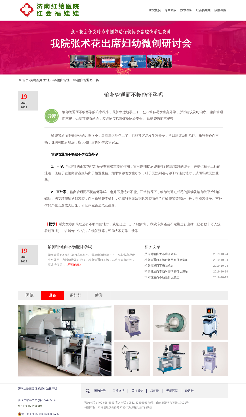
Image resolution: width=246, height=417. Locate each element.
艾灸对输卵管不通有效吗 (161, 254)
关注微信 (137, 390)
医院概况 (155, 10)
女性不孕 (49, 80)
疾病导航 (220, 10)
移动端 (154, 390)
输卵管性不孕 (66, 80)
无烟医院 (172, 390)
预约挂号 (100, 390)
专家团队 (170, 10)
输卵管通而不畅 (88, 80)
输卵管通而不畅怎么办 (159, 265)
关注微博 (118, 390)
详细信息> (75, 264)
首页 (25, 80)
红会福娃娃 (203, 10)
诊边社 (189, 390)
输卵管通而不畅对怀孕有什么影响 (166, 260)
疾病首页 (36, 80)
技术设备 (186, 10)
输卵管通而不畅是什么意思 (162, 277)
